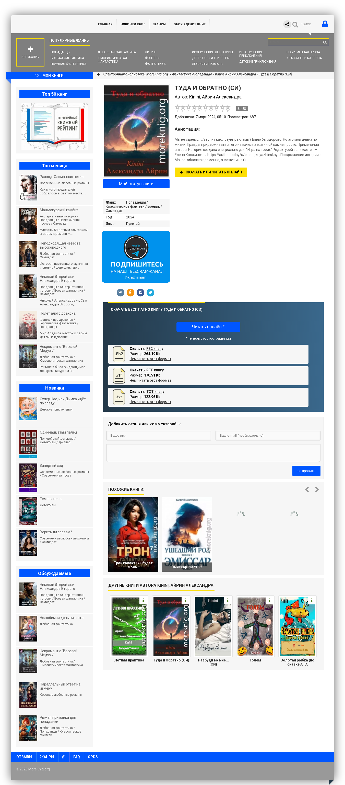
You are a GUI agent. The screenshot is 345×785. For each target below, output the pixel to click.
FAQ (76, 757)
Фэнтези (152, 58)
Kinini (194, 96)
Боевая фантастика (67, 58)
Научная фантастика (68, 64)
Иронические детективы (212, 52)
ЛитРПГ (150, 52)
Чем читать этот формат (150, 359)
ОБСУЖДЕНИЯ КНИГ (190, 24)
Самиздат (114, 210)
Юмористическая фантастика (112, 59)
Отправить (306, 471)
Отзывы (24, 757)
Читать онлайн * (208, 326)
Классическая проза (304, 58)
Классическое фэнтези (125, 206)
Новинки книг (133, 24)
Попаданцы (60, 52)
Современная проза (303, 52)
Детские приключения (257, 61)
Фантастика (155, 64)
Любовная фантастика (117, 52)
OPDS (93, 757)
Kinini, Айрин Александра (235, 74)
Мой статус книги (136, 183)
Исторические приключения (251, 54)
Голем (255, 660)
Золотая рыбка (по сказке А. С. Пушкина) (297, 662)
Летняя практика (129, 660)
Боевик (154, 206)
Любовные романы (207, 64)
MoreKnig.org (49, 24)
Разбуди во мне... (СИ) (213, 662)
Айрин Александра (222, 96)
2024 (130, 217)
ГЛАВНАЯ (105, 24)
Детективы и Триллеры (211, 58)
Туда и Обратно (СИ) (171, 660)
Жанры (159, 24)
